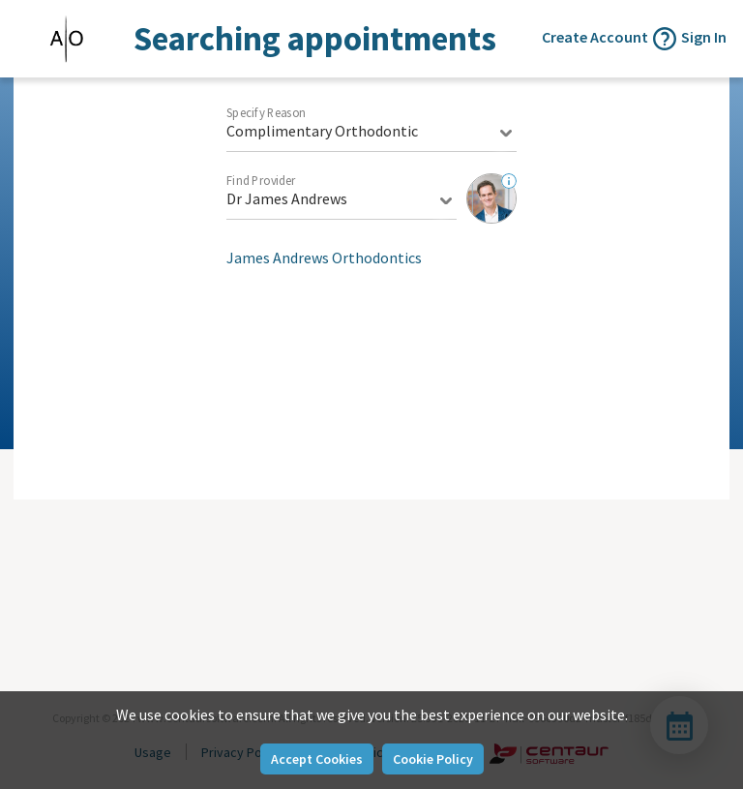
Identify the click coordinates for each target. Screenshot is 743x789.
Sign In (704, 37)
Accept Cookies (317, 759)
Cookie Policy (433, 759)
